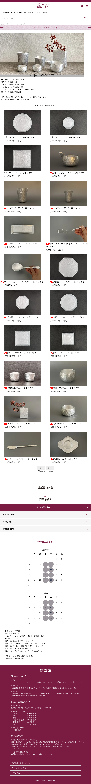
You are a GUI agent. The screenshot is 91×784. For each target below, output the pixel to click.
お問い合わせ (16, 773)
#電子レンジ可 (21, 12)
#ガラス (39, 12)
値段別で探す (8, 522)
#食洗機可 (31, 12)
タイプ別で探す (8, 514)
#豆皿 (45, 12)
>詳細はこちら (16, 748)
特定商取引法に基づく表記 (21, 763)
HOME (3, 24)
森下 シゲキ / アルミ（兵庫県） (17, 24)
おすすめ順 (39, 105)
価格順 (47, 105)
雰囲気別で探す (8, 529)
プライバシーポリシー (19, 768)
